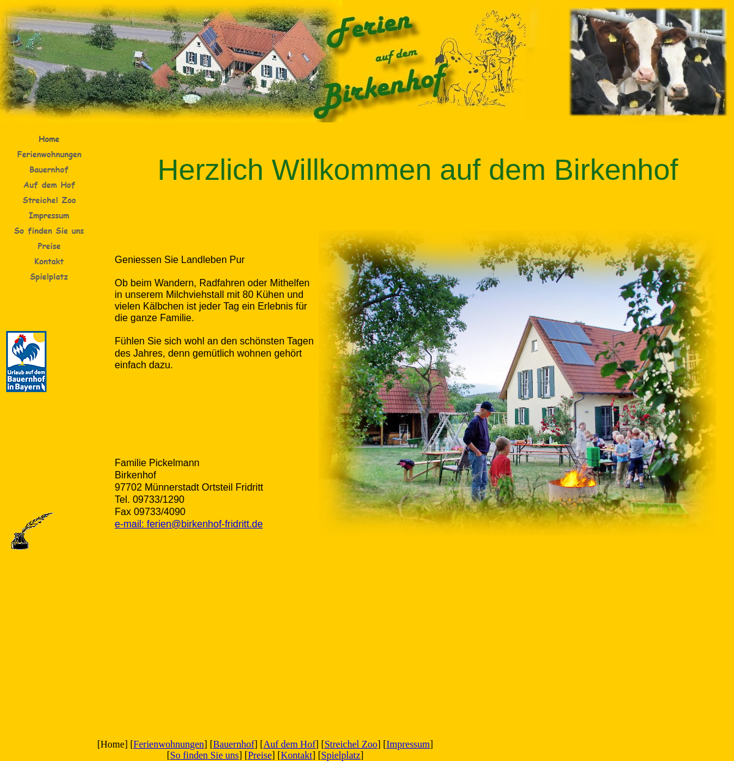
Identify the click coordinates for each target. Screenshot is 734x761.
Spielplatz (340, 755)
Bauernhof (233, 744)
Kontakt (297, 755)
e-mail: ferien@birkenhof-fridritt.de (189, 524)
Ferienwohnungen (168, 744)
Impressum (408, 744)
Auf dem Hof (289, 744)
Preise (260, 755)
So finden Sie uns (204, 755)
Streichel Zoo (350, 744)
